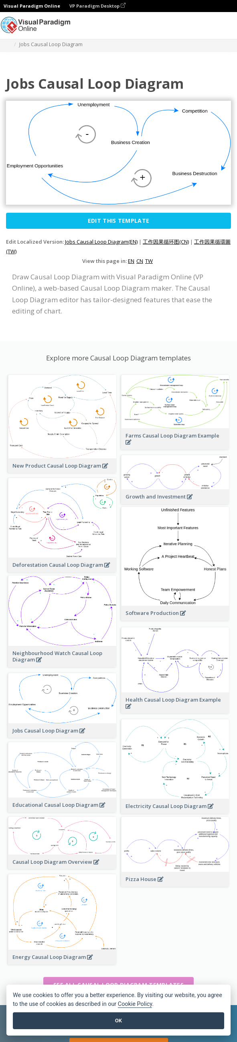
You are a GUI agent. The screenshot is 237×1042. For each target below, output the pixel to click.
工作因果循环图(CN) (166, 241)
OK (118, 1021)
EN (131, 261)
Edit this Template (118, 220)
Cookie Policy (135, 1004)
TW (149, 261)
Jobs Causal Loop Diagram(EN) (101, 241)
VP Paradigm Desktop (97, 6)
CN (139, 261)
